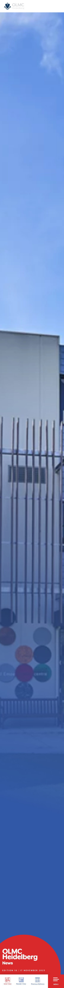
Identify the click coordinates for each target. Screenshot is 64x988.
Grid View (7, 981)
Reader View (21, 981)
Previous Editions (37, 981)
